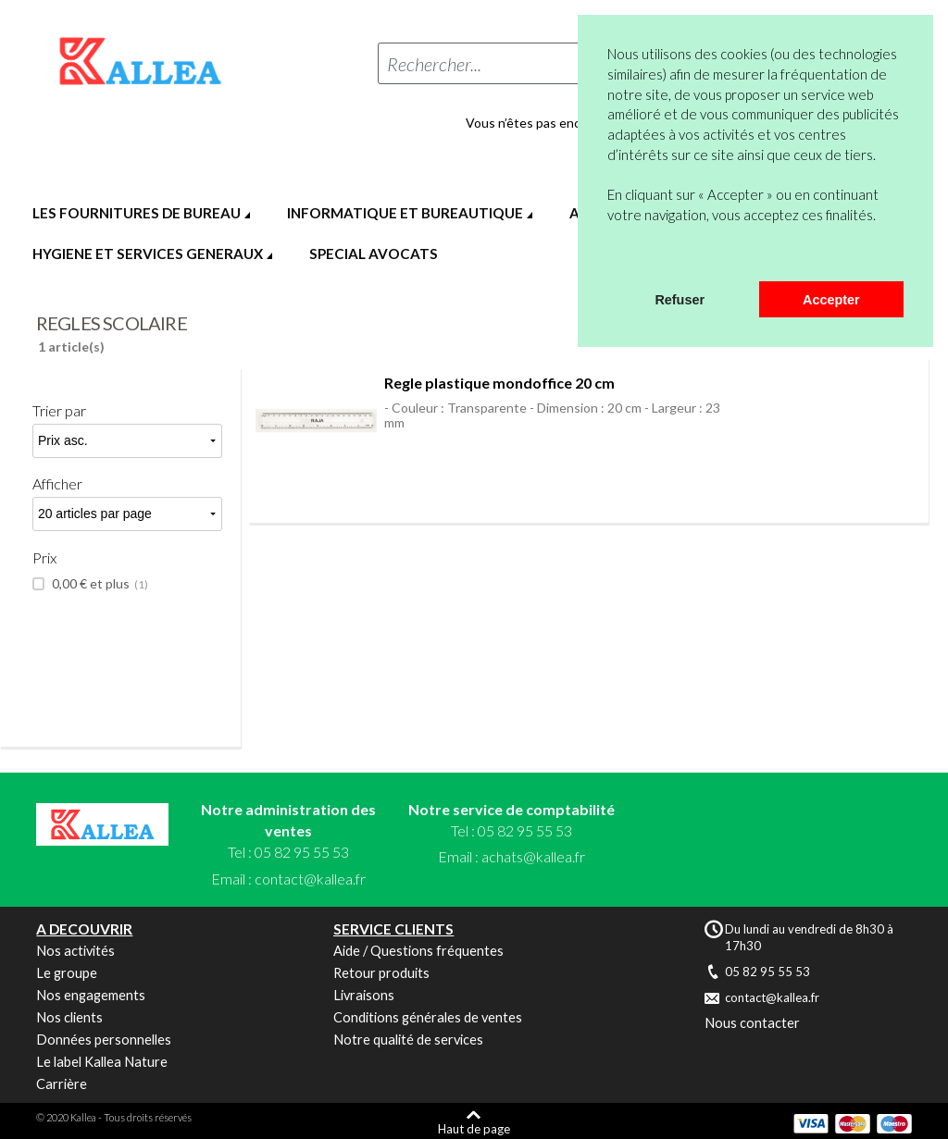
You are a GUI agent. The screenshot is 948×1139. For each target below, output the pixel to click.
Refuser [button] (680, 299)
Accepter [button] (831, 299)
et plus (98, 583)
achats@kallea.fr (533, 856)
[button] (610, 257)
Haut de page (474, 1128)
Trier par (59, 410)
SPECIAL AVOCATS (373, 253)
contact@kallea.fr (310, 878)
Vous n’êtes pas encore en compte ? (569, 123)
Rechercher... (434, 64)
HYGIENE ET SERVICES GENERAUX (147, 253)
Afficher (57, 483)
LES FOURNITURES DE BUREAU (136, 212)
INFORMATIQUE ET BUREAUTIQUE (405, 212)
